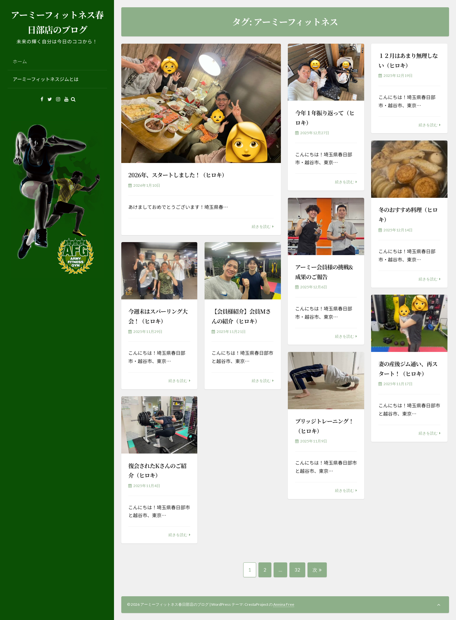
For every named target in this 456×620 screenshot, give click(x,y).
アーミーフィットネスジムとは (46, 79)
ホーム (20, 61)
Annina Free (283, 604)
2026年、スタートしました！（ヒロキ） (177, 175)
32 (297, 572)
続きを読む (261, 226)
